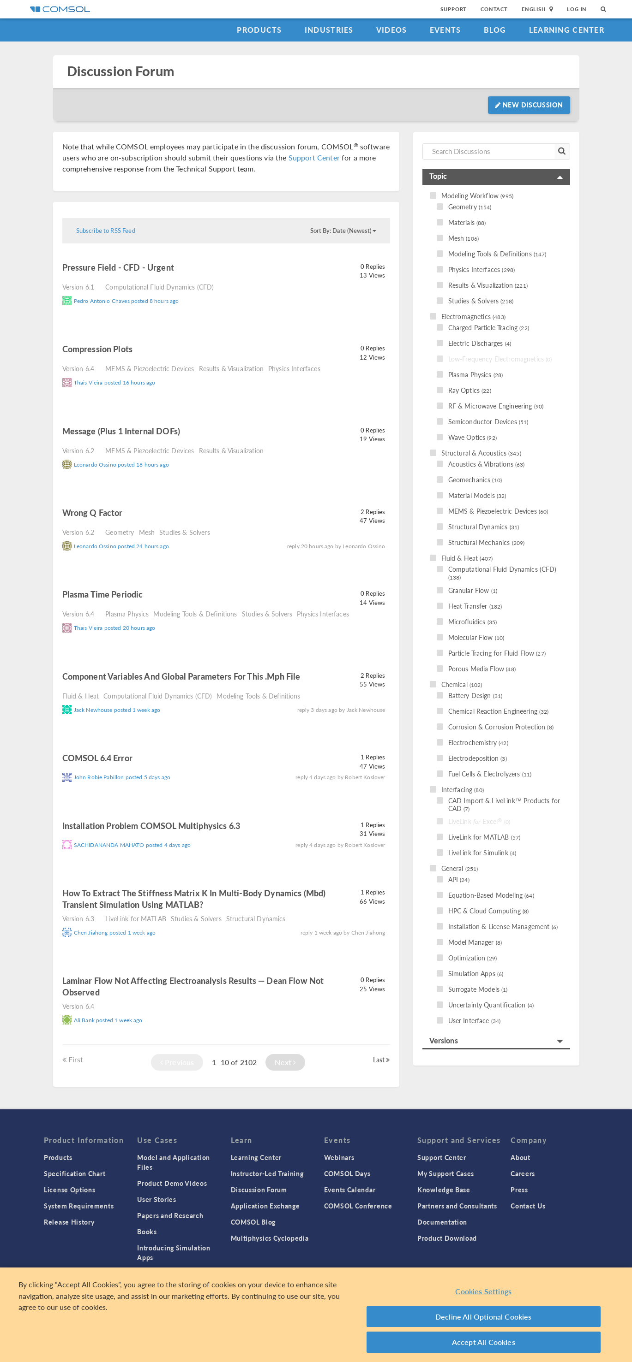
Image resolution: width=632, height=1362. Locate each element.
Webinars (339, 1157)
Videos (391, 29)
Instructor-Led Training (267, 1173)
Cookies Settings (483, 1291)
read (187, 268)
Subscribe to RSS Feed (105, 230)
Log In (577, 9)
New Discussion (529, 104)
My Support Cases (445, 1173)
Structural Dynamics (256, 918)
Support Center (314, 157)
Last (381, 1059)
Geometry (119, 532)
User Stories (156, 1199)
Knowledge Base (443, 1189)
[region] (316, 1314)
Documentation (442, 1221)
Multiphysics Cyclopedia (270, 1238)
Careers (523, 1173)
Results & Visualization (231, 368)
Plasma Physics (127, 613)
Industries (329, 29)
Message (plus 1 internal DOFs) (121, 431)
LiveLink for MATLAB (135, 918)
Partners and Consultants (457, 1205)
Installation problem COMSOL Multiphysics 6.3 (151, 825)
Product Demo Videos (172, 1183)
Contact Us (528, 1205)
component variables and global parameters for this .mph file (181, 676)
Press (519, 1189)
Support (453, 9)
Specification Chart (74, 1173)
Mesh (147, 532)
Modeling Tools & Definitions (195, 613)
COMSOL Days (347, 1173)
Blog (495, 29)
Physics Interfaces (294, 368)
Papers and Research (170, 1215)
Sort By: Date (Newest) (343, 230)
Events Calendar (350, 1189)
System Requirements (79, 1205)
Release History (69, 1221)
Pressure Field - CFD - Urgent (118, 267)
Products (259, 29)
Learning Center (566, 29)
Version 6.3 (78, 918)
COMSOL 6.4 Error (97, 758)
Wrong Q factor (92, 512)
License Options (70, 1189)
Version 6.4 (78, 368)
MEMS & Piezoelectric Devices (149, 368)
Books (147, 1231)
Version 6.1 (78, 286)
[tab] (496, 177)
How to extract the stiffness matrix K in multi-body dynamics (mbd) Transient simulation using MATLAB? (194, 898)
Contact (494, 9)
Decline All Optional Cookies (483, 1316)
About (520, 1157)
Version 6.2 (78, 450)
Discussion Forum (120, 71)
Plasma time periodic (102, 594)
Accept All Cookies (483, 1342)
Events (445, 29)
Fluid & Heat (80, 695)
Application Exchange (265, 1205)
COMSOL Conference (358, 1205)
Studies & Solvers (184, 532)
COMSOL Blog (253, 1221)
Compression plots (97, 349)
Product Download (447, 1238)
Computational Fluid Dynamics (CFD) (159, 286)
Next (285, 1062)
